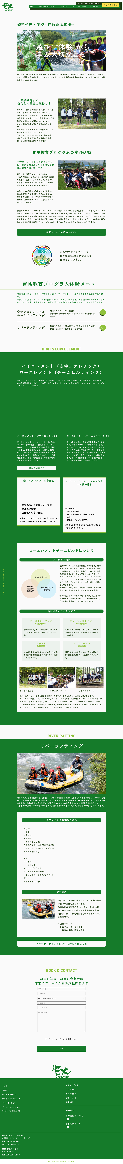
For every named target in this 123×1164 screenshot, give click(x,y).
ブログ (72, 6)
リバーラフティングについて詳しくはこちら (61, 943)
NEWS (32, 6)
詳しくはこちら (37, 468)
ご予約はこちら (110, 5)
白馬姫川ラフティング (11, 1099)
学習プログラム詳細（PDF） (61, 232)
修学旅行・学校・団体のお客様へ (88, 3)
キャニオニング (8, 1103)
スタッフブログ (72, 1085)
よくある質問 (62, 6)
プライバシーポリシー (57, 1039)
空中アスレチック (9, 1094)
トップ (4, 1086)
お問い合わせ (82, 6)
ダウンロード (94, 6)
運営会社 (69, 1102)
